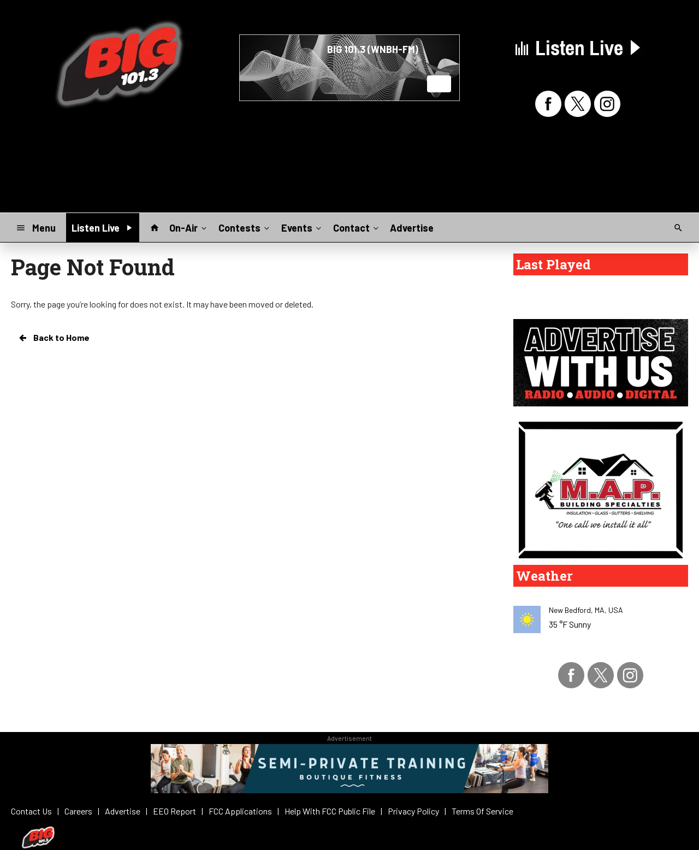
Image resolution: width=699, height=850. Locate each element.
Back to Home (53, 337)
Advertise (412, 228)
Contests (244, 227)
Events (302, 227)
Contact (357, 227)
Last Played (553, 264)
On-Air (189, 227)
